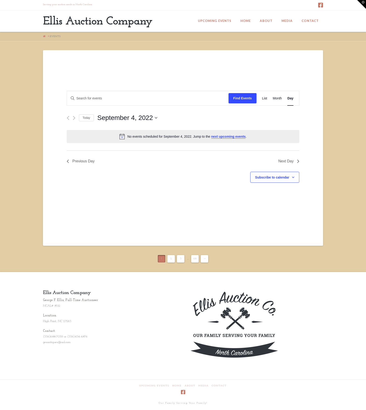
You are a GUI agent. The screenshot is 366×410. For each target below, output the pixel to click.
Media (203, 386)
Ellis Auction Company (97, 22)
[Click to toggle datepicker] (127, 118)
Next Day (288, 161)
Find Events (242, 98)
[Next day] (74, 118)
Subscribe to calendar (272, 177)
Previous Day (81, 161)
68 (195, 258)
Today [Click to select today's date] (86, 117)
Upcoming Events (154, 386)
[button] (361, 4)
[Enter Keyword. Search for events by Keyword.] (148, 98)
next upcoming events (228, 136)
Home (177, 386)
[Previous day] (68, 118)
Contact (219, 386)
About (190, 386)
